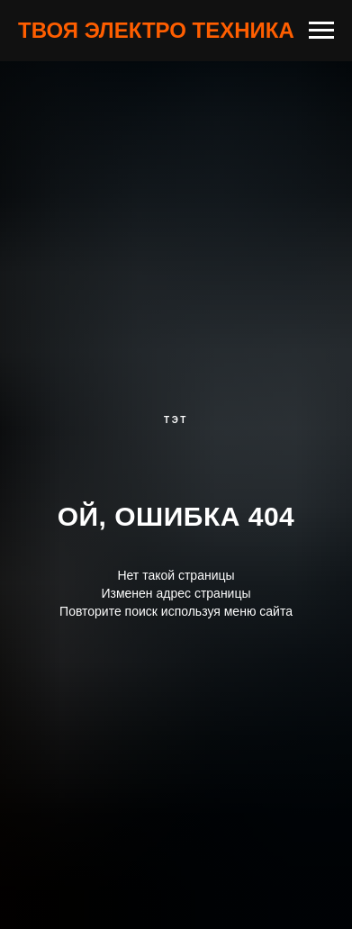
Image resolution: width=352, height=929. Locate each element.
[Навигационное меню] (321, 31)
